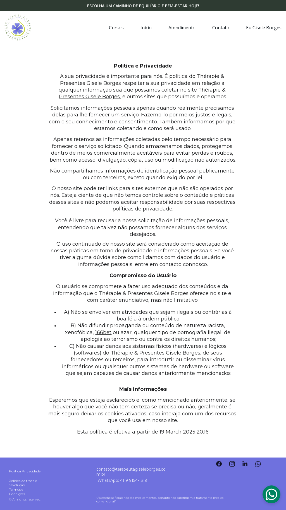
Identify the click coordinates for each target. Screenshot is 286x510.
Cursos (116, 28)
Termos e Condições (17, 492)
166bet (103, 332)
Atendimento (182, 28)
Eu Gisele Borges (264, 28)
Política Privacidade (24, 472)
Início (146, 28)
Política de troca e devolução (23, 483)
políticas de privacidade (142, 209)
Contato (220, 28)
